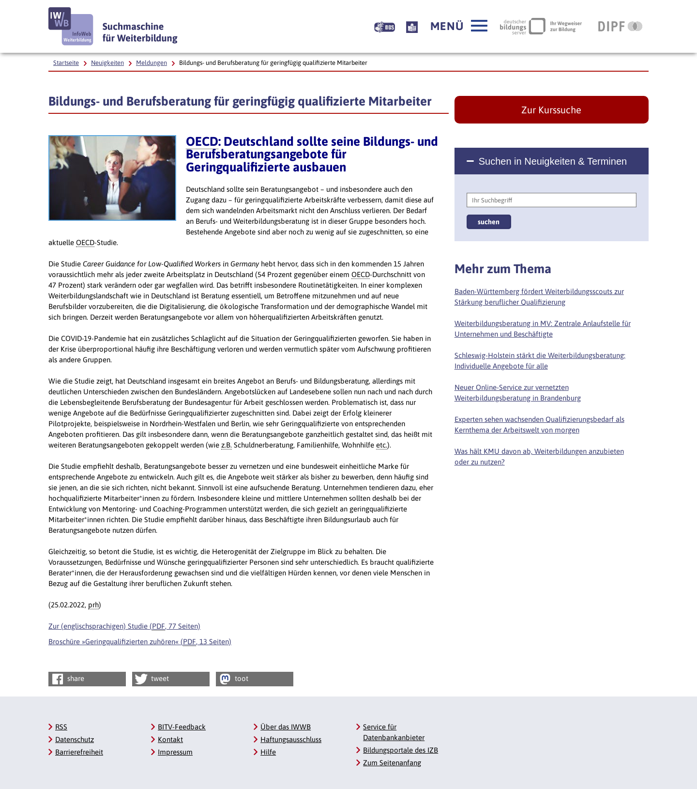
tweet (151, 679)
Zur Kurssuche (551, 109)
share (67, 679)
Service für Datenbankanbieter (393, 732)
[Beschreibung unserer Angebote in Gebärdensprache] (384, 26)
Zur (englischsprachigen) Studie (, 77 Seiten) (124, 626)
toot (232, 679)
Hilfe (268, 752)
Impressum (175, 752)
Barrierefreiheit (79, 752)
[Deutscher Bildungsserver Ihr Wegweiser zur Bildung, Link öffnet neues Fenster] (541, 26)
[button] (458, 26)
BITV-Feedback (182, 727)
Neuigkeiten (107, 62)
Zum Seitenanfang (392, 762)
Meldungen (151, 62)
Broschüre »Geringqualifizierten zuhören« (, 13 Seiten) (139, 641)
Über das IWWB (285, 727)
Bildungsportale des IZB (400, 750)
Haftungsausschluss (290, 739)
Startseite (66, 62)
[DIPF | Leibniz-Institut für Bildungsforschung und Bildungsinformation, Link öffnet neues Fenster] (620, 26)
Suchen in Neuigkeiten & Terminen (553, 161)
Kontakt (170, 739)
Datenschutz (74, 739)
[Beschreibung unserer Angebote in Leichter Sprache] (412, 26)
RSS (61, 727)
